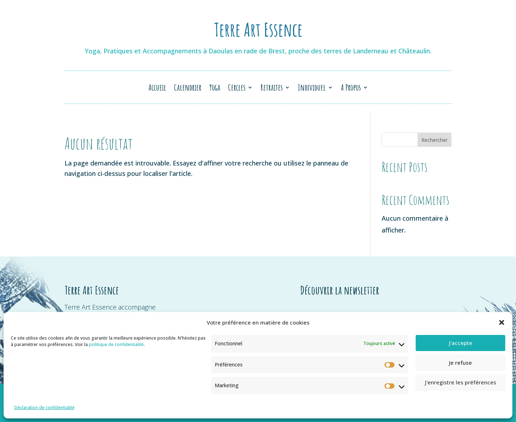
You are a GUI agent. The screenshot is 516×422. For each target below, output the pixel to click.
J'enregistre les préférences (460, 382)
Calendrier (187, 89)
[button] (501, 322)
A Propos (351, 89)
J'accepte (460, 342)
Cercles (236, 89)
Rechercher (434, 139)
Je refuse (460, 362)
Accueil (157, 89)
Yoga (214, 89)
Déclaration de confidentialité (44, 407)
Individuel (312, 89)
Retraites (272, 89)
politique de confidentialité (116, 344)
